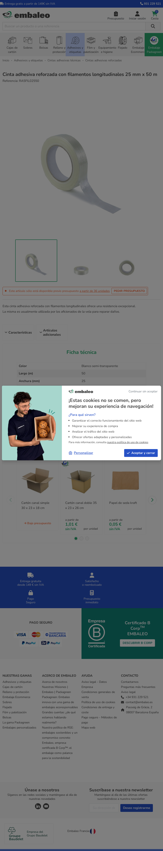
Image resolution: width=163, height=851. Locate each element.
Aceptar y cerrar (141, 453)
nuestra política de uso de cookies (127, 442)
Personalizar (81, 453)
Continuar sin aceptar (143, 391)
